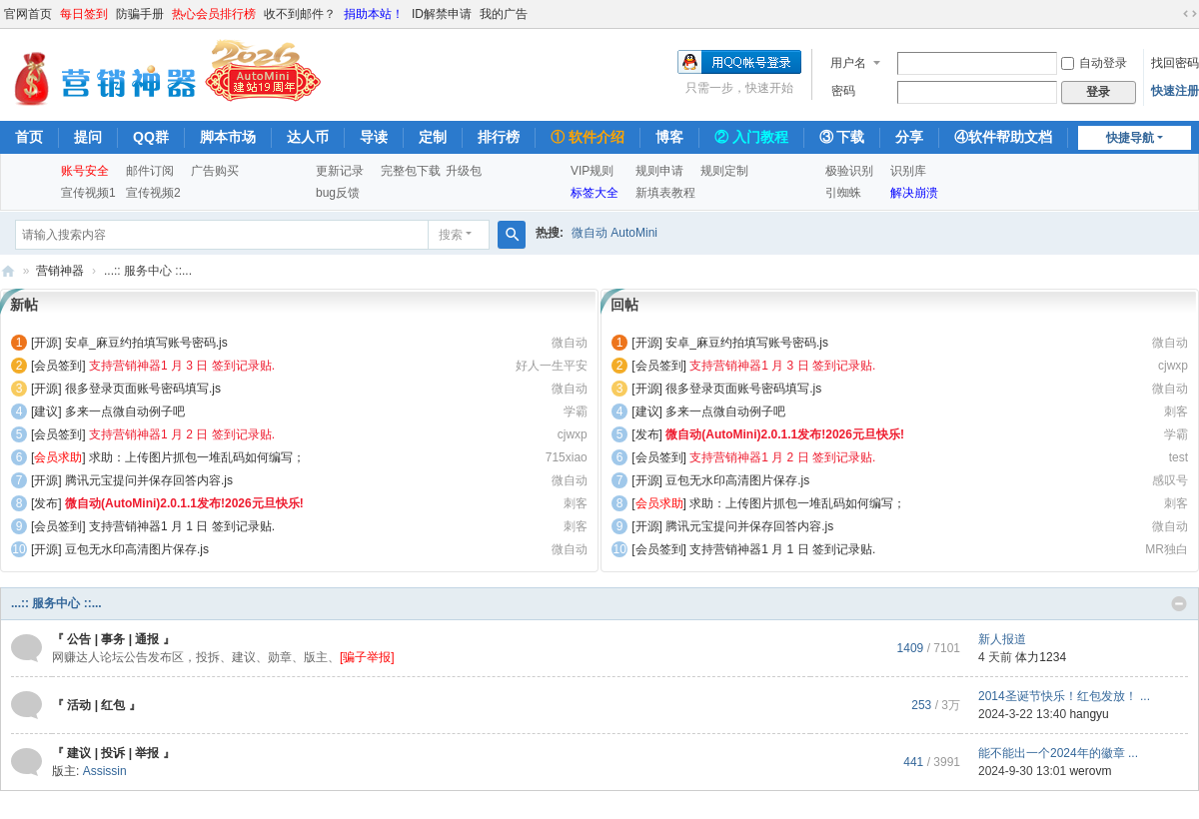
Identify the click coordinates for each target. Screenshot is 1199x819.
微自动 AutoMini (614, 233)
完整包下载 (411, 171)
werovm (1090, 771)
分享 (909, 137)
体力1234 (1040, 657)
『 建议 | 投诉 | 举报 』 (113, 753)
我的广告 (504, 14)
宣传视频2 (153, 193)
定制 (433, 137)
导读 (374, 137)
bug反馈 (338, 193)
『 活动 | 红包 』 (96, 705)
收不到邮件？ (300, 14)
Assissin (105, 771)
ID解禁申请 (442, 14)
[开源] (46, 343)
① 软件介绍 (587, 137)
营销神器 (8, 271)
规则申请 (659, 171)
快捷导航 (1130, 138)
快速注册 (1175, 91)
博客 (669, 137)
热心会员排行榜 (214, 14)
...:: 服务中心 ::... (56, 603)
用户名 (848, 63)
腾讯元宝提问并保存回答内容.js (149, 480)
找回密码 (1175, 63)
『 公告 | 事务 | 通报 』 (113, 639)
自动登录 (1094, 63)
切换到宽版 (1190, 14)
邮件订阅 (150, 171)
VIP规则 (592, 171)
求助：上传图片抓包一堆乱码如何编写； (197, 457)
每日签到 (84, 14)
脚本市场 (228, 137)
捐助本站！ (374, 14)
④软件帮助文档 (1003, 137)
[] (58, 457)
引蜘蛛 (843, 193)
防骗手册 (140, 14)
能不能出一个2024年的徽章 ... (1058, 753)
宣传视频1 (88, 193)
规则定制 (724, 171)
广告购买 (215, 171)
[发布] (46, 503)
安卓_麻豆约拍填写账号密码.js (146, 343)
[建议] (46, 411)
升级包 (464, 171)
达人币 (308, 137)
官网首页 (28, 14)
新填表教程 (665, 193)
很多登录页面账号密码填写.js (143, 389)
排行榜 (499, 137)
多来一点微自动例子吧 (125, 411)
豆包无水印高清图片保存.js (137, 549)
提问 (88, 137)
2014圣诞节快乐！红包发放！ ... (1064, 696)
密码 (843, 91)
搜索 (451, 235)
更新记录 (340, 171)
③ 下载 (842, 137)
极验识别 (849, 171)
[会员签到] (58, 366)
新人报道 (1002, 639)
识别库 (908, 171)
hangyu (1088, 714)
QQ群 (151, 137)
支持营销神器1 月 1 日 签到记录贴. (182, 526)
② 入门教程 (751, 137)
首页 (29, 137)
